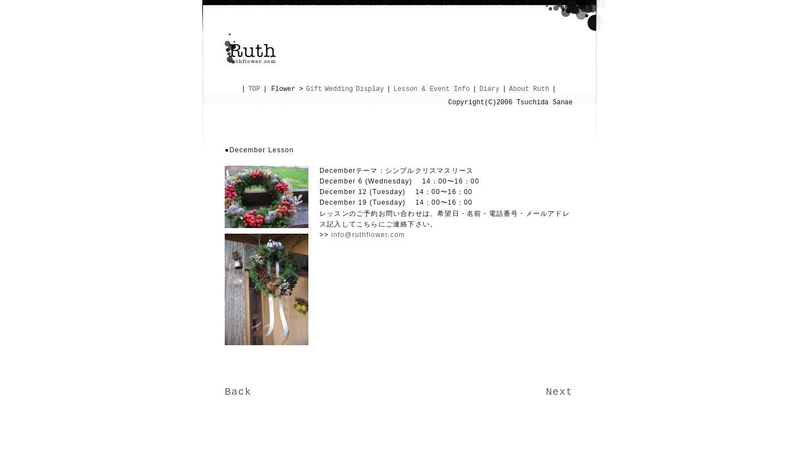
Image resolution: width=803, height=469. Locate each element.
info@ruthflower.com (368, 235)
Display (370, 89)
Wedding (339, 89)
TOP (254, 89)
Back (238, 392)
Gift (314, 89)
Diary (490, 89)
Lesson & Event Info (432, 89)
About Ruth (529, 89)
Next (559, 392)
